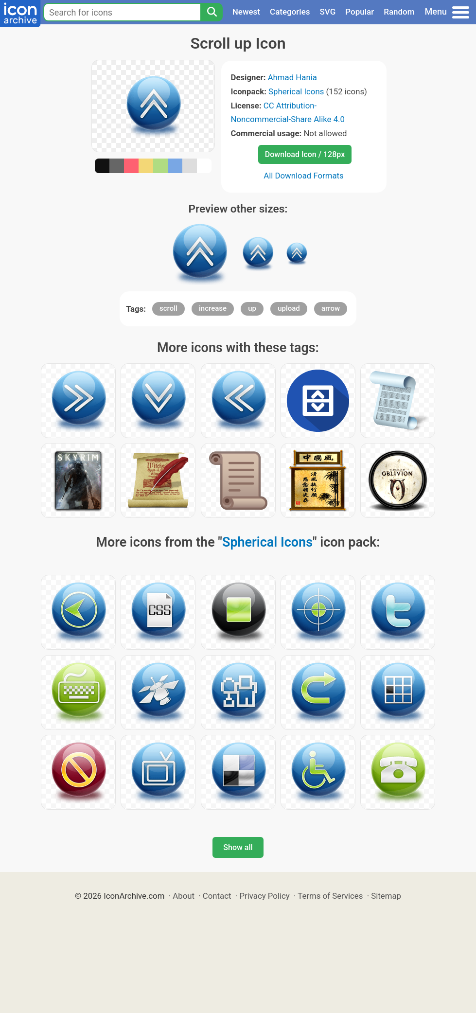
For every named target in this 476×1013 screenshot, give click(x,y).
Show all (237, 847)
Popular (359, 12)
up (252, 308)
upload (289, 308)
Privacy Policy (264, 896)
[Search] (211, 12)
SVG (328, 12)
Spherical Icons (296, 91)
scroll (168, 308)
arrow (330, 308)
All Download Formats (304, 175)
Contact (217, 896)
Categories (290, 12)
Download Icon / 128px (305, 154)
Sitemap (386, 896)
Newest (246, 12)
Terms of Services (330, 896)
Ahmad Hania (292, 77)
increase (213, 308)
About (183, 896)
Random (399, 12)
